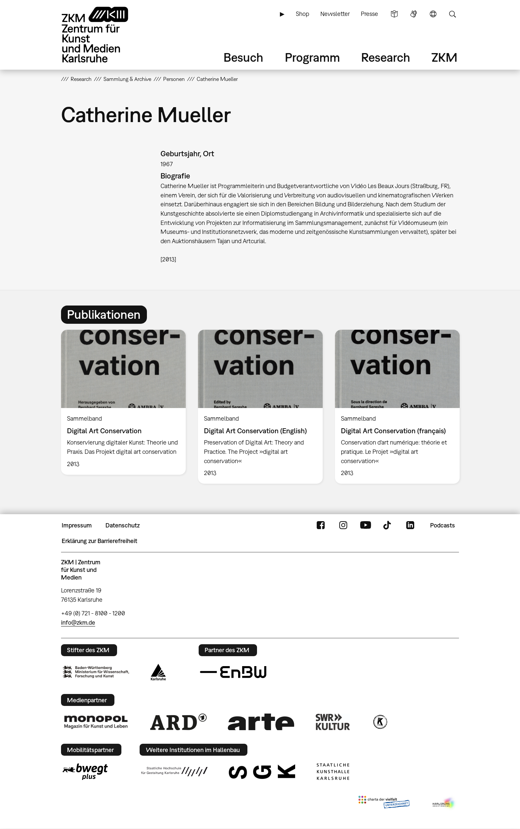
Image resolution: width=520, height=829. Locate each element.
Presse (369, 13)
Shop (302, 13)
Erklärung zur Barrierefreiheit (99, 540)
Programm (312, 57)
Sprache (433, 14)
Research (385, 57)
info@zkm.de (78, 622)
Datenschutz (122, 525)
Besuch (243, 57)
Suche (452, 14)
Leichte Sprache (394, 14)
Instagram (343, 525)
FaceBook (320, 525)
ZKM (444, 57)
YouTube (365, 525)
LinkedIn (410, 525)
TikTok (388, 525)
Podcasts (442, 525)
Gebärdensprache (413, 14)
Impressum (77, 525)
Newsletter (335, 13)
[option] (123, 402)
